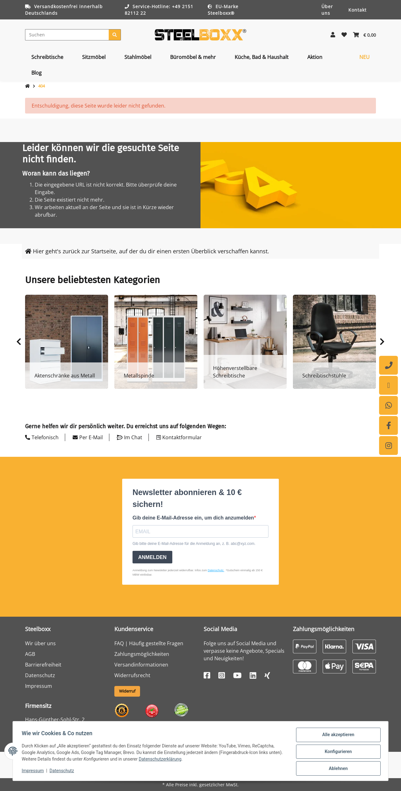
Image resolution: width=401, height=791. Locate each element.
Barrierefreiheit (43, 664)
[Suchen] (67, 34)
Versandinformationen (141, 664)
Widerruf (127, 691)
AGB (30, 654)
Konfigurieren (337, 752)
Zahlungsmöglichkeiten (141, 654)
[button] (333, 34)
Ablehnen (337, 768)
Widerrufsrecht (132, 675)
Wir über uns (40, 643)
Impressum (38, 686)
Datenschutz (40, 675)
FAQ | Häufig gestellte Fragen (148, 643)
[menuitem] (47, 57)
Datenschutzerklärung (176, 759)
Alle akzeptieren (337, 736)
